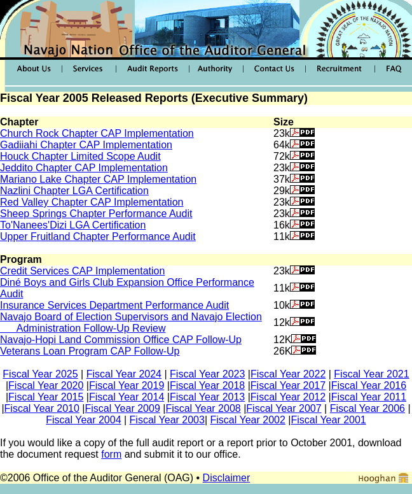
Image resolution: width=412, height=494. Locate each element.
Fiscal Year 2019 (126, 385)
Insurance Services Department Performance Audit (114, 305)
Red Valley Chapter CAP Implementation (91, 202)
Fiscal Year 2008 (202, 408)
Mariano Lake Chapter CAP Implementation (98, 179)
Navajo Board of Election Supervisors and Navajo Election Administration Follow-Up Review (131, 322)
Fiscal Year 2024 (123, 374)
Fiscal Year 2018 (207, 385)
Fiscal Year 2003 (167, 419)
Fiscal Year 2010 (41, 408)
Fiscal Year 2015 (45, 397)
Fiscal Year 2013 (207, 397)
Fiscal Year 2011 (368, 397)
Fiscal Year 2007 (283, 408)
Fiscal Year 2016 (368, 385)
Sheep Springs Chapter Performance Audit (96, 213)
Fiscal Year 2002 (247, 419)
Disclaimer (227, 477)
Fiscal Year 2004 (83, 419)
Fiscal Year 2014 (126, 397)
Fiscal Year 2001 (328, 419)
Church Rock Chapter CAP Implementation (97, 133)
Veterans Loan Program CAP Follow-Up (90, 351)
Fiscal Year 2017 (288, 385)
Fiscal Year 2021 (371, 374)
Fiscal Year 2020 (45, 385)
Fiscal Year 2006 (367, 408)
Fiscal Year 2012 (288, 397)
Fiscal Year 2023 (207, 374)
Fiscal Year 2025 (40, 374)
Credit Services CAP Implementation (82, 270)
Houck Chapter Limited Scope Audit (80, 156)
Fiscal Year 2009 (122, 408)
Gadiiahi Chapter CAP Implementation (86, 144)
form (111, 454)
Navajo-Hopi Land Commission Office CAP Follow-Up (121, 339)
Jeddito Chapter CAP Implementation (84, 167)
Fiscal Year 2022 (288, 374)
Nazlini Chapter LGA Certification (74, 190)
